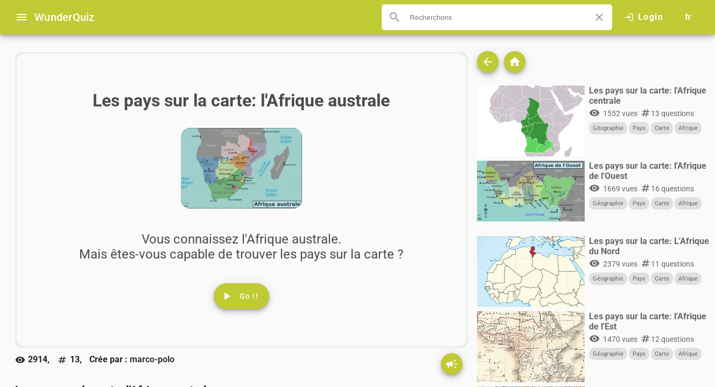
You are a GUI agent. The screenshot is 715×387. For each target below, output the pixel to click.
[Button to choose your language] (688, 17)
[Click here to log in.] (644, 17)
